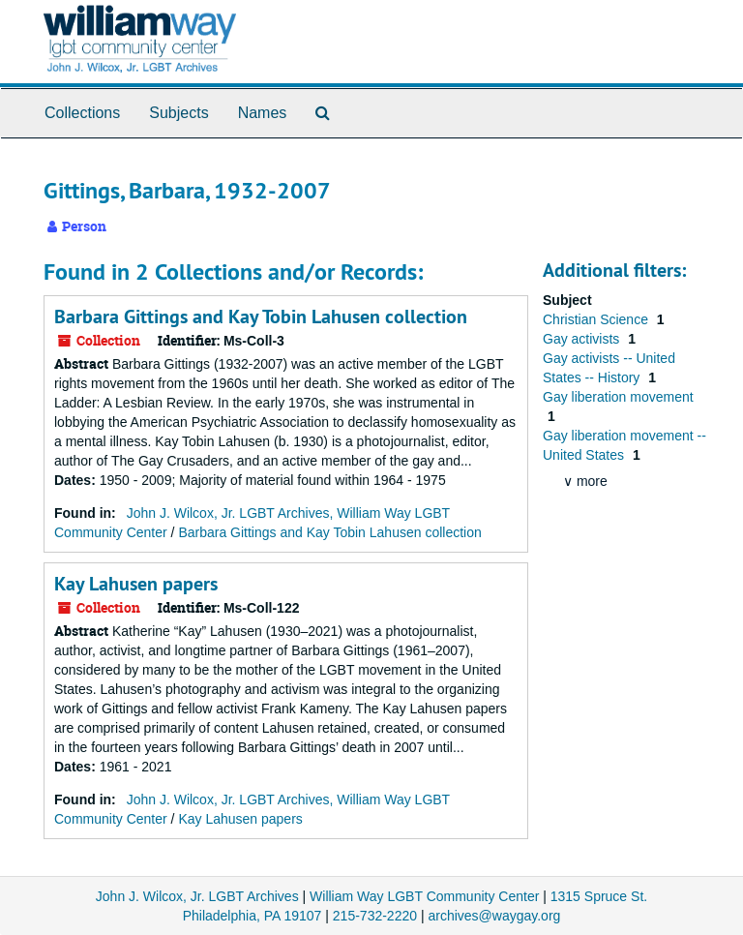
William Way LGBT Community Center (424, 896)
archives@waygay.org (494, 915)
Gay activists (583, 339)
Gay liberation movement (618, 397)
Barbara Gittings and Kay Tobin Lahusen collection (260, 316)
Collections (82, 113)
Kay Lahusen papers (136, 583)
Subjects (178, 113)
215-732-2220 (375, 915)
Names (262, 113)
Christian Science (597, 319)
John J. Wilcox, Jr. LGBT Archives (197, 896)
